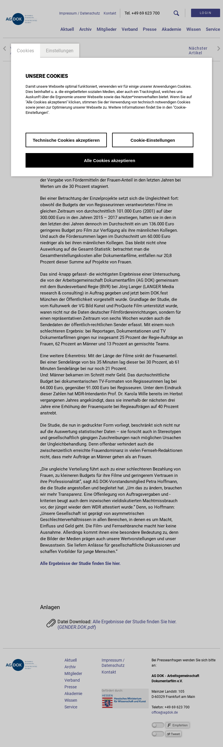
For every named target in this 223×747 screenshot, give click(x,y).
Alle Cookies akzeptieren (109, 160)
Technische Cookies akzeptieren (66, 140)
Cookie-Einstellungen (152, 140)
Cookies (25, 50)
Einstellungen (59, 50)
